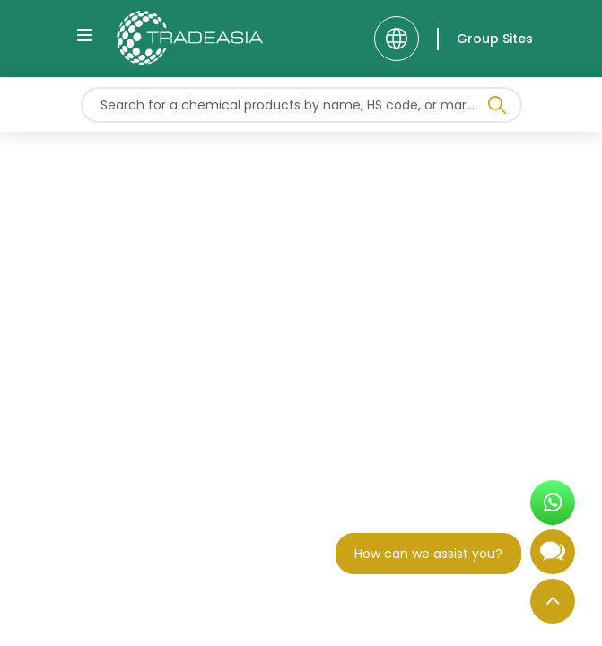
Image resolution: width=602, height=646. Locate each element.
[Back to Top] (552, 601)
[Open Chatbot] (552, 559)
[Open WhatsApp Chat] (552, 502)
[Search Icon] (497, 109)
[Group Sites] (485, 39)
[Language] (396, 38)
